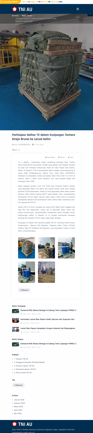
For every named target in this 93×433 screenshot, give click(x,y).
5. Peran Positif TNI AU (23, 373)
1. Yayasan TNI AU (21, 359)
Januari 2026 (19, 400)
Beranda (15, 16)
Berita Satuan (27, 16)
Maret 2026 (18, 407)
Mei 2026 (17, 413)
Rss (70, 157)
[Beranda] (22, 9)
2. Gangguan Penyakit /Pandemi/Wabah (29, 362)
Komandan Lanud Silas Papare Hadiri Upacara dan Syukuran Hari (47, 319)
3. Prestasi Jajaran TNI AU (24, 366)
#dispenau (25, 290)
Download (50, 157)
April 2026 (18, 410)
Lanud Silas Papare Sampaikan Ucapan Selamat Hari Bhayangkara (48, 328)
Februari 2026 (19, 403)
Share (61, 157)
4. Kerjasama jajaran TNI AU (25, 369)
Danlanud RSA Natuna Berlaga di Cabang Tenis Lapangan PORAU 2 (48, 310)
